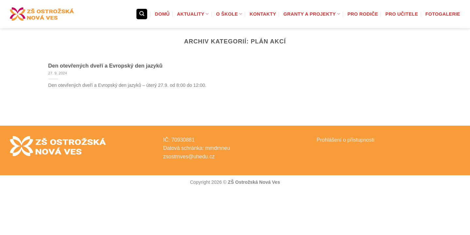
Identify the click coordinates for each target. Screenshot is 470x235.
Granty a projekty (311, 14)
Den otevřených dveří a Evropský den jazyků (105, 66)
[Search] (141, 14)
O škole (229, 14)
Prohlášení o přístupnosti (345, 140)
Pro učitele (401, 14)
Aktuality (193, 14)
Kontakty (263, 14)
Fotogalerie (442, 14)
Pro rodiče (362, 14)
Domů (162, 14)
